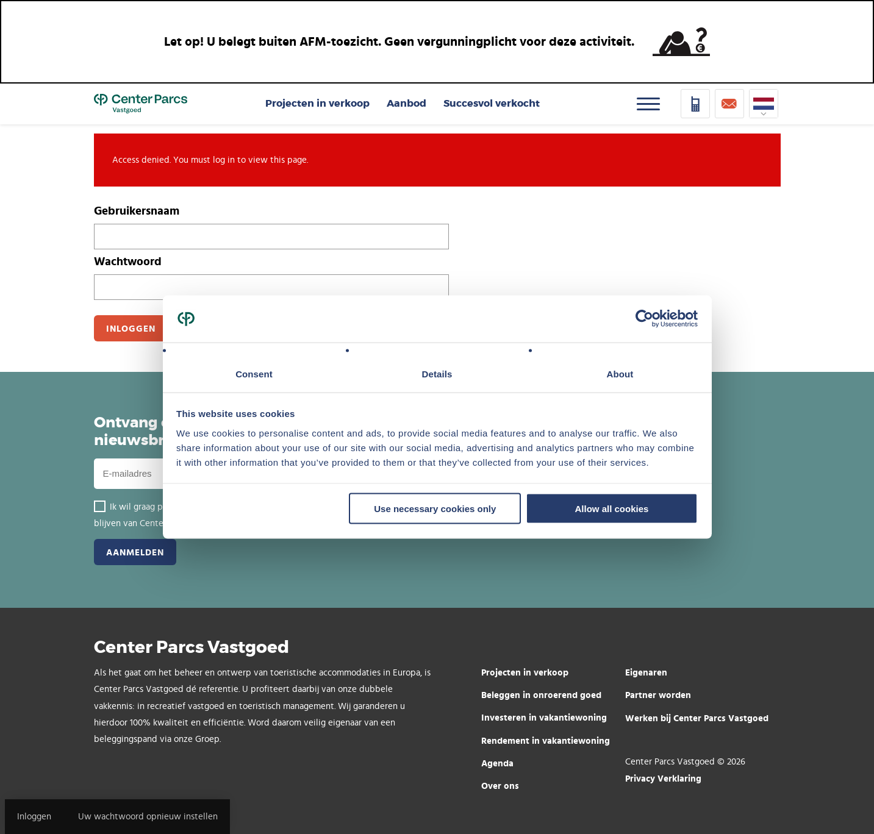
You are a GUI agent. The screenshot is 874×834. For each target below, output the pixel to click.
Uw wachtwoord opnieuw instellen (148, 816)
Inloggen (34, 816)
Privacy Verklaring (663, 778)
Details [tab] (437, 373)
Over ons (500, 785)
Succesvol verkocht (491, 104)
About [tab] (620, 373)
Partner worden (658, 694)
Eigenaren (646, 672)
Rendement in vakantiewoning (545, 740)
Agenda (497, 763)
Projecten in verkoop (317, 104)
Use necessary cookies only (435, 509)
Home (140, 103)
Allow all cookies (611, 509)
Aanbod (406, 104)
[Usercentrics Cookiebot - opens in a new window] (644, 319)
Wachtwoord (128, 260)
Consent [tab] (254, 373)
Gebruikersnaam (136, 210)
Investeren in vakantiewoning (544, 717)
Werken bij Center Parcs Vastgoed (696, 717)
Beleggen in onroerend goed (541, 694)
